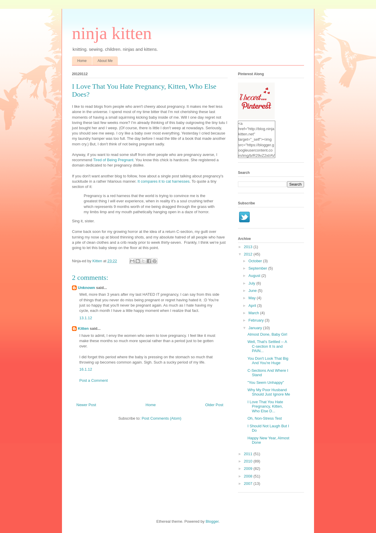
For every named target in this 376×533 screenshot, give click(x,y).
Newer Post (86, 405)
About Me (105, 61)
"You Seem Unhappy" (265, 382)
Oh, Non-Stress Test (264, 418)
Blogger (212, 521)
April (253, 305)
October (256, 261)
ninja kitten (112, 33)
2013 (249, 247)
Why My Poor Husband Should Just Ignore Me (268, 392)
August (255, 275)
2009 (249, 468)
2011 (249, 454)
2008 (249, 476)
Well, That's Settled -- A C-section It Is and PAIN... (267, 346)
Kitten (83, 328)
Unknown (86, 287)
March (254, 313)
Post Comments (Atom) (161, 418)
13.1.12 (85, 318)
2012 (249, 254)
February (257, 320)
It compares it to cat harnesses (163, 181)
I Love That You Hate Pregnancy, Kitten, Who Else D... (265, 406)
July (252, 283)
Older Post (214, 405)
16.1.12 (85, 369)
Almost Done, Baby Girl (267, 334)
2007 (249, 483)
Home (82, 61)
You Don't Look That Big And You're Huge (267, 360)
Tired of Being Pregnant (113, 160)
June (253, 290)
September (258, 268)
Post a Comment (93, 380)
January (256, 328)
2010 (249, 461)
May (253, 298)
